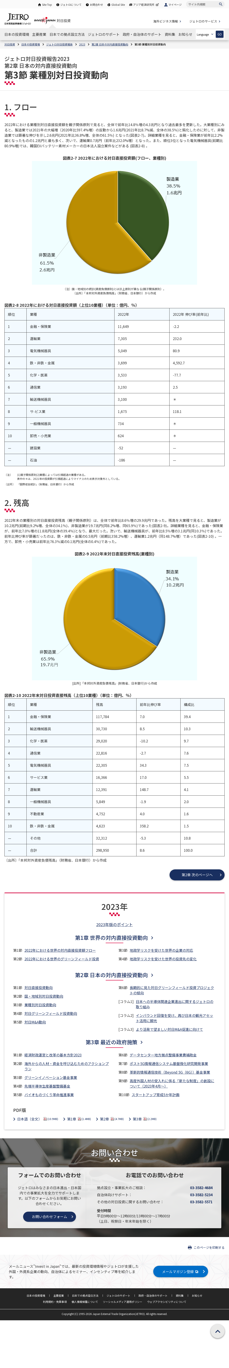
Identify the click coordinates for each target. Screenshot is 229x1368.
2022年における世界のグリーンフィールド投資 (61, 958)
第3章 (145, 1119)
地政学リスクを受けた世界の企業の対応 (161, 950)
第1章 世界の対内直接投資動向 (111, 937)
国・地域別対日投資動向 (43, 996)
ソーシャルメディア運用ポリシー (122, 1302)
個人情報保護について (85, 1302)
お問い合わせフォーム (49, 1216)
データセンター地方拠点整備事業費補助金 (163, 1055)
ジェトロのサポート (118, 1295)
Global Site (118, 4)
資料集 (180, 1295)
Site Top (47, 4)
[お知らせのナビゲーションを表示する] (185, 34)
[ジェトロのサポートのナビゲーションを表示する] (104, 34)
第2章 (112, 1119)
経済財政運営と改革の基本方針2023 (53, 1055)
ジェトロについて (70, 4)
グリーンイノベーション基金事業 (50, 1077)
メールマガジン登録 (180, 1271)
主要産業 (58, 1295)
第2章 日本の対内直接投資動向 (111, 975)
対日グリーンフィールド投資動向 (50, 1013)
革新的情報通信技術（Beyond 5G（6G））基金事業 (170, 1072)
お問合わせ (96, 4)
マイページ (175, 4)
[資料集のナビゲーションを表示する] (170, 34)
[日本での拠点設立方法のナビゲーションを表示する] (67, 34)
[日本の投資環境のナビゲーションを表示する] (16, 34)
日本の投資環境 (36, 1295)
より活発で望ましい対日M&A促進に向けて (169, 1029)
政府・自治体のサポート (153, 1295)
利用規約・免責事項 (55, 1302)
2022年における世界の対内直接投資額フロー (60, 950)
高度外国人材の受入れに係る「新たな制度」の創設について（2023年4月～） (172, 1083)
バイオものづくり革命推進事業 (49, 1094)
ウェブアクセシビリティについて (166, 1302)
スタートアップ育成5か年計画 (155, 1094)
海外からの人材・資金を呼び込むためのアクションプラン (66, 1066)
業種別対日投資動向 (40, 1004)
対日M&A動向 (35, 1022)
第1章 (79, 1119)
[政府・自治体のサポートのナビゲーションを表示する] (142, 34)
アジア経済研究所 (146, 4)
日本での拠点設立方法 (85, 1295)
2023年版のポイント (114, 924)
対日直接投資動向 (38, 987)
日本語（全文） (37, 1119)
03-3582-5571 (201, 1201)
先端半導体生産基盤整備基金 (47, 1086)
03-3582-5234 (201, 1194)
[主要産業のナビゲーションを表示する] (39, 34)
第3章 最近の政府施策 (111, 1042)
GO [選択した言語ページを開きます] (220, 34)
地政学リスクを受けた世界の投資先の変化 (163, 958)
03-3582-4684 (201, 1187)
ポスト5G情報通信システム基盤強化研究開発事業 (169, 1063)
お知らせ (197, 1295)
